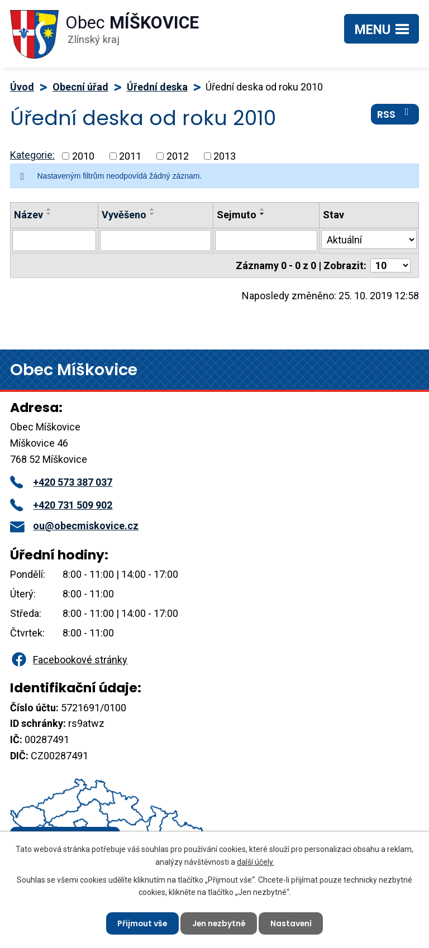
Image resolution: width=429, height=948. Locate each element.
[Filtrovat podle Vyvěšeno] (155, 240)
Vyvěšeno (124, 215)
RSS (395, 114)
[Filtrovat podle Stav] (369, 239)
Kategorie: (32, 155)
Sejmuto (236, 215)
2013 (224, 156)
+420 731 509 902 (61, 505)
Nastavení (292, 922)
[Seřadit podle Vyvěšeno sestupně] (152, 214)
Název (28, 215)
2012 (177, 156)
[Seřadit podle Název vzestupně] (49, 209)
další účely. (255, 861)
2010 (83, 156)
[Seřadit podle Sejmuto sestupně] (262, 214)
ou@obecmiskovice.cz (74, 526)
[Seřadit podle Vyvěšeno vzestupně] (152, 209)
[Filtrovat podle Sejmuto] (266, 240)
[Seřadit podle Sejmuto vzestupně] (262, 209)
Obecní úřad (80, 87)
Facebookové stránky (68, 659)
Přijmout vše (141, 922)
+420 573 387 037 (61, 482)
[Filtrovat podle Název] (54, 240)
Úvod (22, 87)
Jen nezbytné (219, 922)
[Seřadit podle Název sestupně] (49, 214)
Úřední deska (157, 87)
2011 (130, 156)
